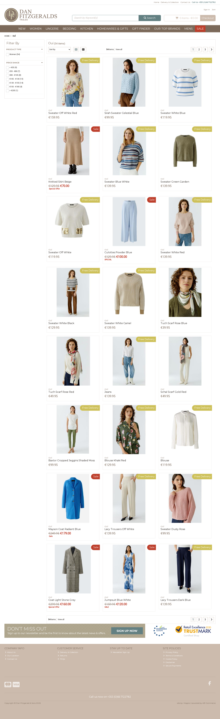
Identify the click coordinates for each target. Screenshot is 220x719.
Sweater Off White (59, 252)
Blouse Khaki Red (115, 460)
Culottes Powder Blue (118, 252)
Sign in (207, 9)
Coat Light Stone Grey (61, 600)
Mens (188, 28)
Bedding (69, 28)
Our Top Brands (167, 28)
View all (119, 49)
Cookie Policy (170, 659)
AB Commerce (209, 703)
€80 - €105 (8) (15, 75)
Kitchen (86, 28)
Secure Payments (172, 666)
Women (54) (14, 54)
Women (36, 28)
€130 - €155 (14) (16, 83)
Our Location (12, 655)
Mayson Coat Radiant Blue (64, 529)
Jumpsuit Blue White (118, 600)
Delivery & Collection (170, 2)
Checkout (208, 18)
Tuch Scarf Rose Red (61, 391)
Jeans (108, 391)
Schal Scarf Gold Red (173, 391)
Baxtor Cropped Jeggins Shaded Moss (71, 460)
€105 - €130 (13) (16, 79)
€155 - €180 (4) (15, 86)
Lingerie (52, 28)
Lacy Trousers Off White (119, 529)
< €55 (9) (13, 67)
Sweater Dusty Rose (173, 529)
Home (156, 2)
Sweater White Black (61, 323)
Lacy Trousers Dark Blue (176, 600)
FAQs (61, 659)
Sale (200, 28)
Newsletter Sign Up (120, 652)
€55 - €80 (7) (14, 71)
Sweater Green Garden (175, 181)
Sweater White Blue (173, 113)
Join (214, 9)
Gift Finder (141, 28)
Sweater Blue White (117, 181)
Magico (187, 703)
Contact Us (185, 2)
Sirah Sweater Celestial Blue (122, 113)
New (22, 28)
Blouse (165, 460)
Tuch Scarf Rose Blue (174, 323)
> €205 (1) (13, 90)
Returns (62, 655)
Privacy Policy (170, 652)
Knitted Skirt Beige (60, 181)
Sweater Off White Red (62, 113)
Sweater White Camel (118, 323)
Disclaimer (169, 662)
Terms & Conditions (173, 655)
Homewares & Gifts (112, 28)
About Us (10, 652)
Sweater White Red (173, 252)
